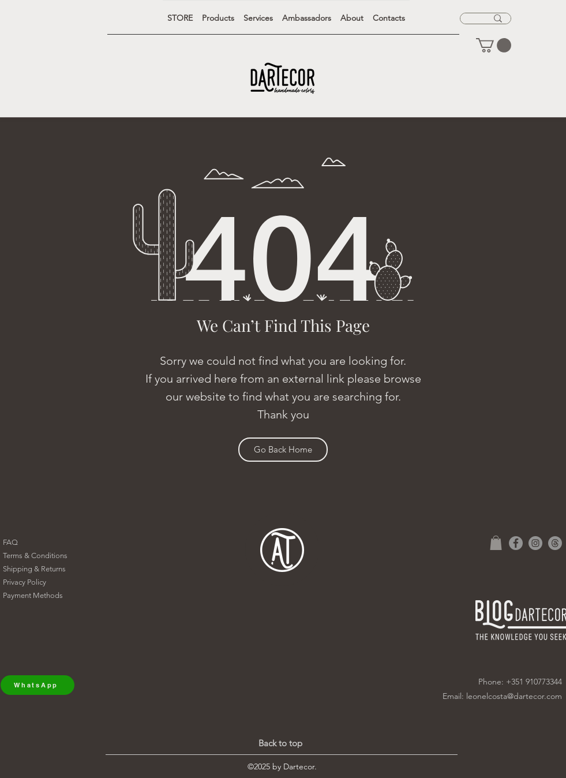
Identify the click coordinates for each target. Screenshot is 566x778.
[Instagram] (535, 543)
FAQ (10, 542)
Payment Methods (33, 595)
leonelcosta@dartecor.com (514, 696)
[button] (493, 45)
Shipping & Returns (34, 568)
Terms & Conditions (35, 555)
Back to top (280, 743)
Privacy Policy (24, 582)
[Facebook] (516, 543)
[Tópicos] (555, 543)
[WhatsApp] (37, 685)
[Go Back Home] (283, 449)
